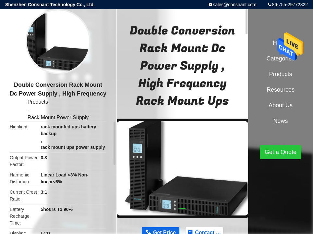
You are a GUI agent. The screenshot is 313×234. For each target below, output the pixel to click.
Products (38, 102)
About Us (281, 105)
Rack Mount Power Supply (58, 117)
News (280, 121)
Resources (281, 89)
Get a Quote (280, 152)
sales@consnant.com (234, 4)
